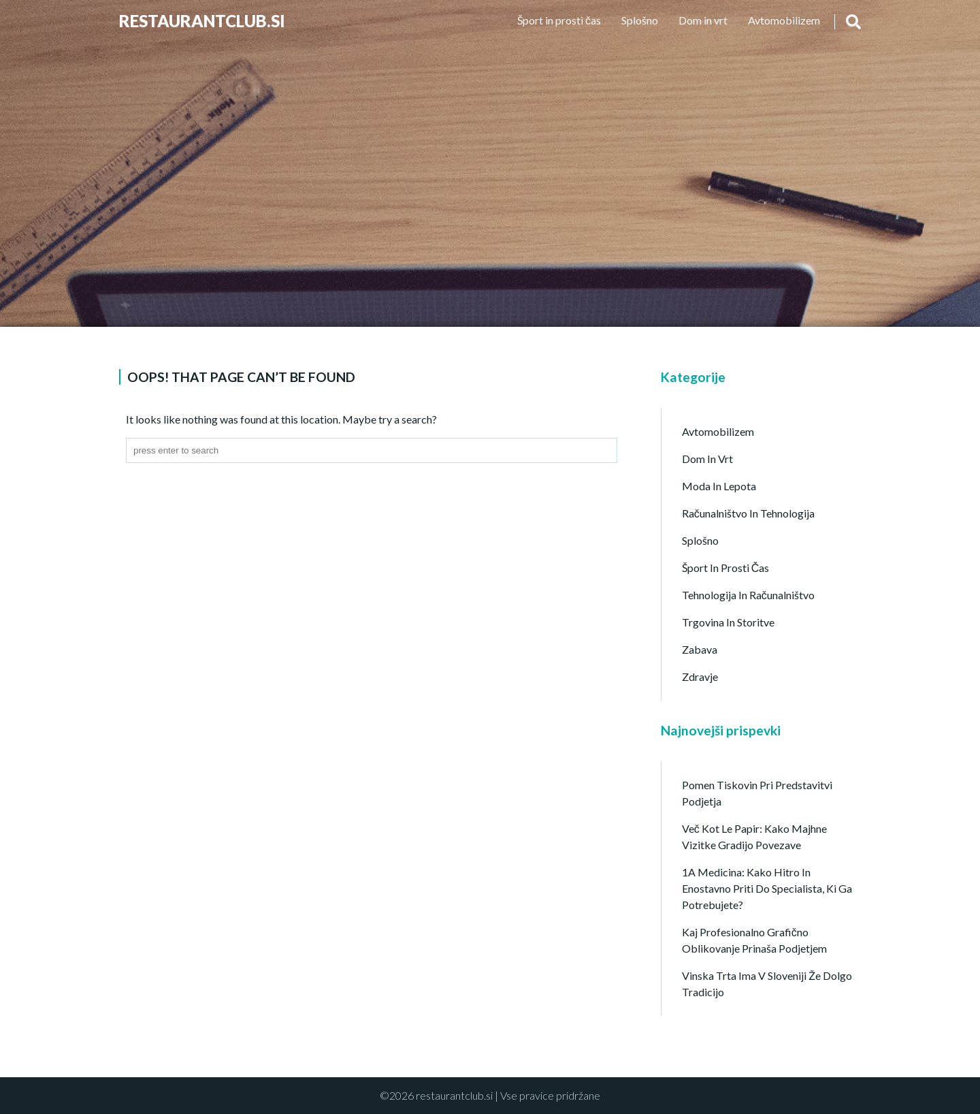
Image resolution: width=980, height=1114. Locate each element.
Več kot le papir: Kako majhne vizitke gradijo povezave (754, 836)
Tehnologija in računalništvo (748, 594)
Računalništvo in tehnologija (748, 513)
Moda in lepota (719, 485)
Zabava (699, 649)
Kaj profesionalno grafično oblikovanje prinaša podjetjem (754, 940)
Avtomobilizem (784, 20)
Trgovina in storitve (728, 622)
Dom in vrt (703, 20)
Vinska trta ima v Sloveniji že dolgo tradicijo (767, 983)
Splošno (639, 20)
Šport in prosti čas (559, 20)
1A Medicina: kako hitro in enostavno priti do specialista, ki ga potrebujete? (767, 888)
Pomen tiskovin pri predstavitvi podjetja (757, 793)
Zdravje (700, 676)
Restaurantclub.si (202, 21)
